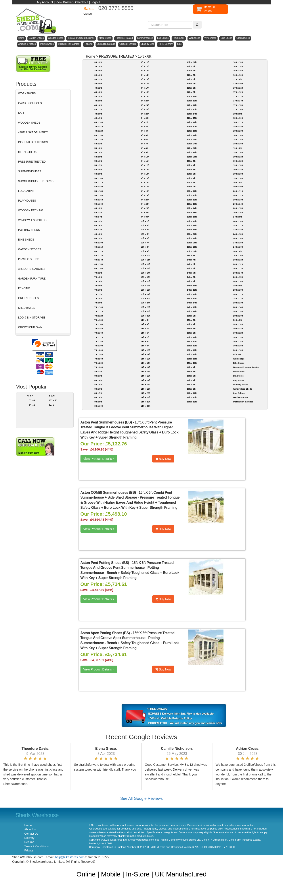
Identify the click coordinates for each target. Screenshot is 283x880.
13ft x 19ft (192, 229)
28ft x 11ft (238, 294)
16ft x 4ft (191, 367)
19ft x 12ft (238, 161)
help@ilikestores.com (69, 857)
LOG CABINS (26, 190)
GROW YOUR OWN (30, 327)
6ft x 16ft (98, 268)
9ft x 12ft (145, 165)
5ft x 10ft (98, 178)
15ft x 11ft (192, 341)
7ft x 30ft (98, 367)
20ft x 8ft (237, 182)
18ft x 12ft (238, 126)
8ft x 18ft (145, 92)
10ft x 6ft (145, 238)
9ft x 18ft (145, 191)
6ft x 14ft (98, 259)
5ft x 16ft (98, 204)
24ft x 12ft (238, 229)
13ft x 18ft (192, 225)
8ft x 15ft (145, 79)
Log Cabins (239, 393)
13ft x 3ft (191, 161)
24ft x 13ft (238, 234)
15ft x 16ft (192, 363)
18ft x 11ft (238, 122)
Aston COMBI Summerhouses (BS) (108, 492)
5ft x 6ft (98, 161)
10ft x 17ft (145, 285)
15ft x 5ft (191, 316)
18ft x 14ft (238, 135)
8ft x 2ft (98, 371)
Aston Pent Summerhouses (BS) (106, 422)
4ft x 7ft (98, 109)
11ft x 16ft (145, 376)
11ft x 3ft (145, 320)
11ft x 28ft (145, 406)
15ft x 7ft (191, 324)
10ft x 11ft (145, 259)
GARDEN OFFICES (30, 103)
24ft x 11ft (238, 225)
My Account (45, 2)
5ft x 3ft (98, 148)
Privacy (28, 850)
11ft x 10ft (145, 350)
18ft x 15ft (238, 139)
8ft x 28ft (145, 114)
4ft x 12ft (98, 131)
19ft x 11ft (238, 156)
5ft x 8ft (98, 169)
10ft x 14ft (145, 273)
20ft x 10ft (238, 186)
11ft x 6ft (145, 333)
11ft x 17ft (145, 380)
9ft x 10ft (145, 156)
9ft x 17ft (145, 186)
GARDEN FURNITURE (32, 278)
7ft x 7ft (98, 294)
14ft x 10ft (192, 285)
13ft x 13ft (192, 204)
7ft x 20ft (98, 350)
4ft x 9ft (98, 118)
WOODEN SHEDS (29, 122)
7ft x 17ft (98, 337)
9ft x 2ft (144, 122)
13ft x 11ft (192, 195)
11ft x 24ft (145, 397)
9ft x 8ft (144, 148)
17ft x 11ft (238, 88)
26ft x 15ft (238, 277)
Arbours (237, 354)
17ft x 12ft (238, 92)
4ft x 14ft (98, 139)
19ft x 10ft (238, 152)
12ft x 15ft (192, 118)
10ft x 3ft (145, 225)
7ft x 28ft (98, 363)
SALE (21, 113)
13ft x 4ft (191, 165)
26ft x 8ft (237, 251)
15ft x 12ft (192, 345)
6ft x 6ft (98, 225)
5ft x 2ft (98, 143)
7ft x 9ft (98, 302)
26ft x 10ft (238, 255)
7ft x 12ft (98, 316)
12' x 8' (31, 405)
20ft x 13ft (238, 199)
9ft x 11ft (145, 161)
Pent (51, 405)
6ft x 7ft (98, 229)
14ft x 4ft (191, 259)
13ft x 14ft (192, 208)
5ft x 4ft (98, 152)
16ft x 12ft (192, 401)
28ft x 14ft (238, 307)
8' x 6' (52, 395)
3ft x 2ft (98, 62)
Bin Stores (238, 376)
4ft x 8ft (98, 114)
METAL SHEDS (27, 151)
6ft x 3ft (98, 212)
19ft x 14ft (238, 169)
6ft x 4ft (98, 217)
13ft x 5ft (191, 169)
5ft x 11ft (98, 182)
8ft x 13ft (145, 70)
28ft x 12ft (238, 298)
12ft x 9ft (191, 92)
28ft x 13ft (238, 302)
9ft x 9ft (144, 152)
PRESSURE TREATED (32, 161)
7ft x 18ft (98, 341)
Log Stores (238, 380)
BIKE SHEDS (26, 239)
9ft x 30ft (145, 217)
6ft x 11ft (98, 247)
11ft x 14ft (145, 367)
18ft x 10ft (238, 118)
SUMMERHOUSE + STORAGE (36, 181)
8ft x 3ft (98, 376)
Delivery (29, 837)
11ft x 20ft (145, 393)
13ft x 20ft (192, 234)
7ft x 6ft (98, 290)
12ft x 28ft (192, 152)
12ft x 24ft (192, 143)
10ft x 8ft (145, 247)
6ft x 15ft (98, 264)
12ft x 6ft (191, 79)
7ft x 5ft (98, 285)
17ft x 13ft (238, 96)
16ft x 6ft (191, 376)
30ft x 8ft (237, 320)
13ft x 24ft (192, 238)
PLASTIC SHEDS (28, 259)
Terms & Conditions (36, 846)
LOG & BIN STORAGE (31, 317)
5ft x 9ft (98, 174)
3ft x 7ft (98, 79)
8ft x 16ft (145, 83)
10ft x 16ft (145, 281)
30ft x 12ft (238, 333)
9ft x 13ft (145, 169)
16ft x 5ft (191, 371)
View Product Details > (99, 458)
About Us (30, 829)
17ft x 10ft (238, 83)
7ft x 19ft (98, 345)
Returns (29, 842)
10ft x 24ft (145, 302)
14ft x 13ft (192, 298)
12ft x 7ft (191, 83)
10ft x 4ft (145, 229)
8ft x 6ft (98, 389)
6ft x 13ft (98, 255)
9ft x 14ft (145, 174)
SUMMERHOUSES (29, 171)
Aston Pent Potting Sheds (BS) (104, 563)
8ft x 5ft (98, 384)
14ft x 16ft (192, 311)
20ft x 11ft (238, 191)
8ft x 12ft (145, 66)
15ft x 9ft (191, 333)
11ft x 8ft (145, 341)
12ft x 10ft (192, 96)
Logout (95, 2)
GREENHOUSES (28, 298)
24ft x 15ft (238, 242)
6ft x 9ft (98, 238)
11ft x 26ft (145, 401)
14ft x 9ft (191, 281)
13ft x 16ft (192, 217)
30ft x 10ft (238, 324)
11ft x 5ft (145, 328)
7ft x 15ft (98, 328)
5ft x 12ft (98, 186)
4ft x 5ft (98, 100)
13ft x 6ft (191, 174)
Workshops (239, 358)
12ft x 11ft (192, 100)
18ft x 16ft (238, 143)
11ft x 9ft (145, 345)
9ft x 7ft (144, 143)
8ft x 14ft (145, 75)
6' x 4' (30, 395)
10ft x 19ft (145, 294)
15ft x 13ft (192, 350)
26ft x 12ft (238, 264)
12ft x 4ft (191, 70)
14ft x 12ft (192, 294)
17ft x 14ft (238, 100)
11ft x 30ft (192, 62)
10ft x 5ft (145, 234)
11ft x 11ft (145, 354)
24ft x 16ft (238, 247)
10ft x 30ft (145, 316)
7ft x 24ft (98, 354)
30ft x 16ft (238, 350)
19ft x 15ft (238, 174)
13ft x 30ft (192, 251)
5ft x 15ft (98, 199)
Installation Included (243, 401)
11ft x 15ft (145, 371)
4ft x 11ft (98, 126)
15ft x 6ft (144, 56)
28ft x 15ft (238, 311)
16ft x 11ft (192, 397)
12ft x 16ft (192, 122)
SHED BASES (26, 307)
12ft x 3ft (191, 66)
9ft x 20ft (145, 199)
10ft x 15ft (145, 277)
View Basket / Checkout (71, 2)
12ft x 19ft (192, 135)
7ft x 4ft (98, 281)
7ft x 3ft (98, 277)
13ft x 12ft (192, 199)
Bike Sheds (239, 363)
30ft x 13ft (238, 337)
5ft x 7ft (98, 165)
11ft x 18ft (145, 384)
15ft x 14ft (192, 354)
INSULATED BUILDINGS (33, 142)
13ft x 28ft (192, 247)
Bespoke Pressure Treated (246, 367)
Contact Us (31, 833)
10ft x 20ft (145, 298)
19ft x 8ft (237, 148)
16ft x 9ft (191, 389)
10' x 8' (53, 400)
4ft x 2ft (98, 88)
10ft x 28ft (145, 311)
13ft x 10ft (192, 191)
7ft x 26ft (98, 358)
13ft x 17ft (192, 221)
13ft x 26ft (192, 242)
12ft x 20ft (192, 139)
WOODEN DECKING (30, 210)
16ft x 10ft (192, 393)
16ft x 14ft (238, 66)
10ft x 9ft (145, 251)
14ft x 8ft (191, 277)
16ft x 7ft (191, 380)
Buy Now (163, 458)
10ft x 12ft (145, 264)
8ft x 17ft (145, 88)
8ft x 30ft (145, 118)
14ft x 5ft (191, 264)
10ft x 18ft (145, 290)
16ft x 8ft (191, 384)
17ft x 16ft (238, 109)
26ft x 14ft (238, 273)
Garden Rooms (240, 397)
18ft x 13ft (238, 131)
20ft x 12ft (238, 195)
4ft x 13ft (98, 135)
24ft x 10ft (238, 221)
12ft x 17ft (192, 126)
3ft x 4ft (98, 66)
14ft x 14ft (192, 302)
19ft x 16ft (238, 178)
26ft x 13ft (238, 268)
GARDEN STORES (29, 249)
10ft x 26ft (145, 307)
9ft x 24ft (145, 204)
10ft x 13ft (145, 268)
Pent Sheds (239, 371)
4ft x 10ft (98, 122)
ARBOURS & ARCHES (31, 268)
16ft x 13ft (238, 62)
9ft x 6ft (144, 139)
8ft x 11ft (145, 62)
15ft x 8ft (191, 328)
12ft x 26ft (192, 148)
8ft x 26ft (145, 109)
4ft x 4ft (98, 96)
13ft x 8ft (191, 182)
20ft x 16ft (238, 212)
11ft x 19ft (145, 389)
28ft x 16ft (238, 316)
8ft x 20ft (145, 100)
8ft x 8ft (98, 397)
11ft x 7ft (145, 337)
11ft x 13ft (145, 363)
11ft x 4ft (145, 324)
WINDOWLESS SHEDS (32, 220)
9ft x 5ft (144, 135)
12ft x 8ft (191, 88)
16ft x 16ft (238, 75)
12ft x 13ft (192, 109)
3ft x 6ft (98, 75)
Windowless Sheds (242, 389)
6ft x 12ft (98, 251)
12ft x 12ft (192, 105)
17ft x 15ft (238, 105)
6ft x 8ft (98, 234)
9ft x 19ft (145, 195)
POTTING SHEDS (29, 229)
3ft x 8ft (98, 83)
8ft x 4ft (98, 380)
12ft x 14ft (192, 114)
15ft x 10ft (192, 337)
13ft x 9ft (191, 186)
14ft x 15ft (192, 307)
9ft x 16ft (145, 182)
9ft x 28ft (145, 212)
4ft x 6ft (98, 105)
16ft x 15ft (238, 70)
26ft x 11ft (238, 259)
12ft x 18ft (192, 131)
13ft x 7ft (191, 178)
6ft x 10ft (98, 242)
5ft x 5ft (98, 156)
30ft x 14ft (238, 341)
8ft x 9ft (98, 401)
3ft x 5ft (98, 70)
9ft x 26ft (145, 208)
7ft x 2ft (98, 273)
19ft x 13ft (238, 165)
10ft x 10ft (145, 255)
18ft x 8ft (237, 114)
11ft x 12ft (145, 358)
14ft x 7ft (191, 273)
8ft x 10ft (98, 406)
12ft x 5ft (191, 75)
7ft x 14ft (98, 324)
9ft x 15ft (145, 178)
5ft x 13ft (98, 191)
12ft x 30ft (192, 156)
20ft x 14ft (238, 204)
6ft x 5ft (98, 221)
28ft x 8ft (237, 285)
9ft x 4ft (144, 131)
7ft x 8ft (98, 298)
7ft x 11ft (98, 311)
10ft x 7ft (145, 242)
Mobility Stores (240, 384)
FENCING (24, 288)
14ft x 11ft (192, 290)
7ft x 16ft (98, 333)
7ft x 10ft (98, 307)
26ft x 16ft (238, 281)
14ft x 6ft (191, 268)
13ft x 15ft (192, 212)
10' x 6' (31, 400)
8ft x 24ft (145, 105)
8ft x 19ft (145, 96)
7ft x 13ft (98, 320)
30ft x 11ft (238, 328)
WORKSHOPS (27, 93)
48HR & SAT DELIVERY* (33, 132)
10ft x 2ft (145, 221)
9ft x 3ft (144, 126)
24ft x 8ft (237, 217)
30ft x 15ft (238, 345)
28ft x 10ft (238, 290)
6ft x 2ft (98, 208)
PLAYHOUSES (27, 200)
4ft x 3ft (98, 92)
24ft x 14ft (238, 238)
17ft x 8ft (237, 79)
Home (90, 56)
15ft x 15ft (192, 358)
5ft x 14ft (98, 195)
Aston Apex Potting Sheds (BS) (105, 633)
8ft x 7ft (98, 393)
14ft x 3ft (191, 255)
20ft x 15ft (238, 208)
